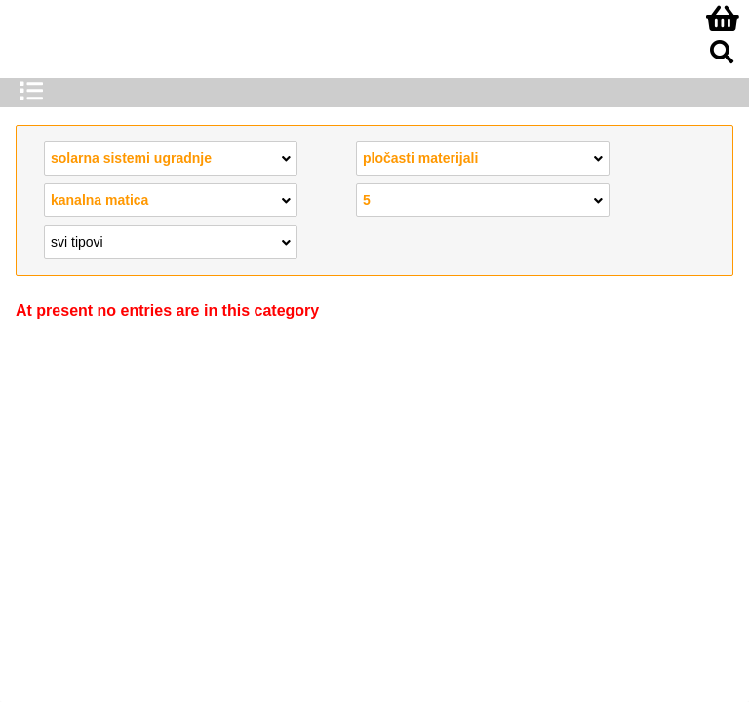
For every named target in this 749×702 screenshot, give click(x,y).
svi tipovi (171, 241)
